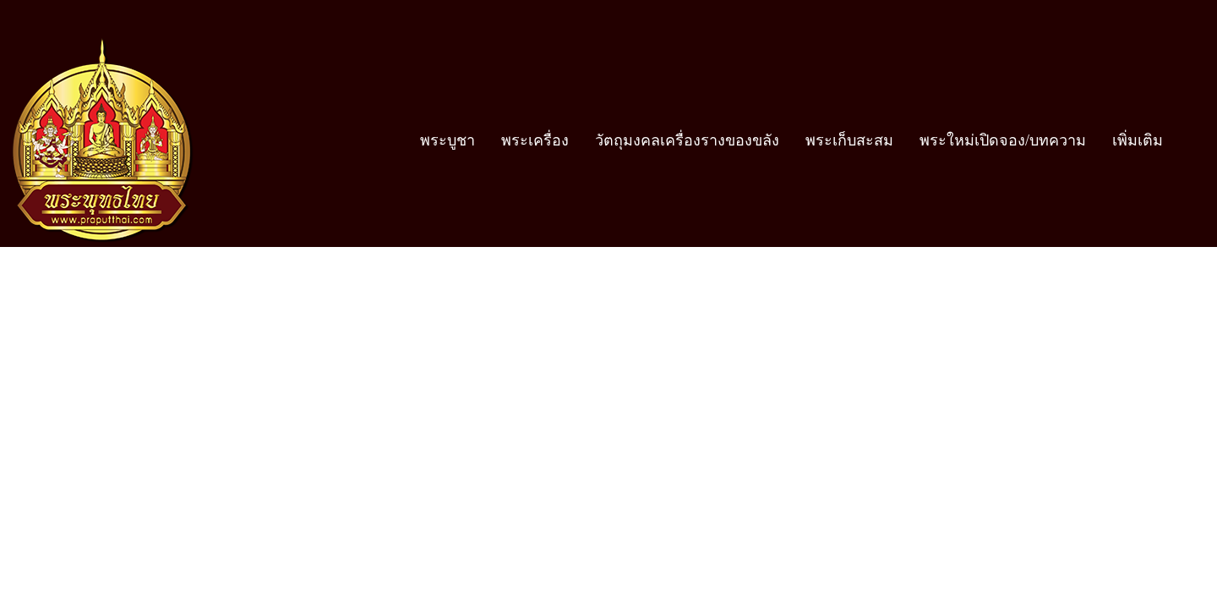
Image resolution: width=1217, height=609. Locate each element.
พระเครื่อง (535, 140)
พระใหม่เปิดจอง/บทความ (1003, 140)
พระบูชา (447, 140)
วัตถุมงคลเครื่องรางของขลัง (687, 140)
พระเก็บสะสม (849, 140)
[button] (1191, 140)
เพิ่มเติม (1137, 140)
